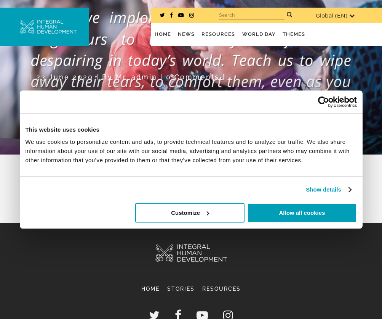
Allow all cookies (302, 212)
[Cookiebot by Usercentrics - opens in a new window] (323, 102)
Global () (335, 16)
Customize (190, 212)
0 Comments (192, 77)
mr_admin (136, 77)
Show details (323, 189)
